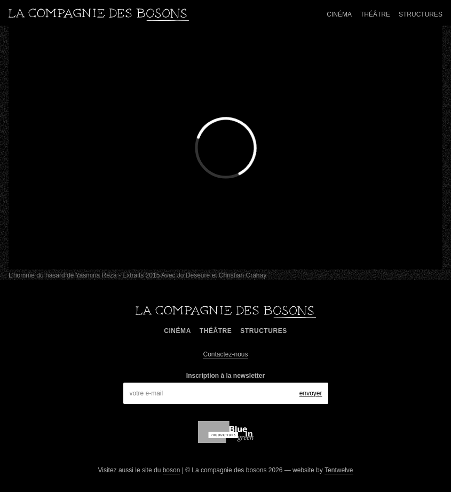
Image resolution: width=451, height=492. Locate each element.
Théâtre (375, 14)
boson (171, 470)
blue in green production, (226, 432)
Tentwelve (339, 470)
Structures (420, 14)
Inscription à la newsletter (225, 375)
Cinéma (339, 14)
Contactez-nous (225, 354)
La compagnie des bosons (99, 15)
